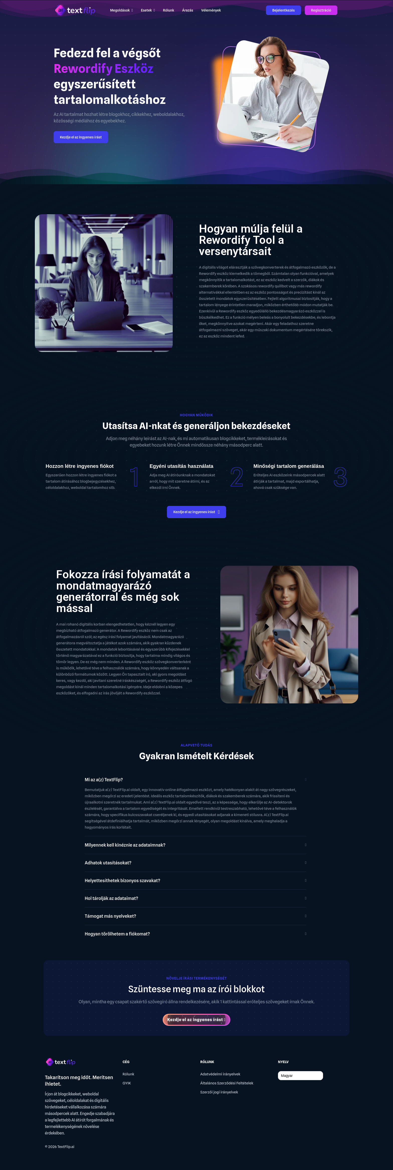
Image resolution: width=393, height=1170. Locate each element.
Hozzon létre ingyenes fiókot (80, 466)
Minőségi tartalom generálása (288, 466)
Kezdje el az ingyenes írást (81, 137)
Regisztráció (321, 10)
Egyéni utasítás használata (182, 466)
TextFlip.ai (65, 1146)
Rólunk (128, 1074)
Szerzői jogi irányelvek (219, 1092)
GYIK (127, 1083)
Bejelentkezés (283, 10)
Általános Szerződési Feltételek (226, 1083)
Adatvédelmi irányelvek (220, 1074)
